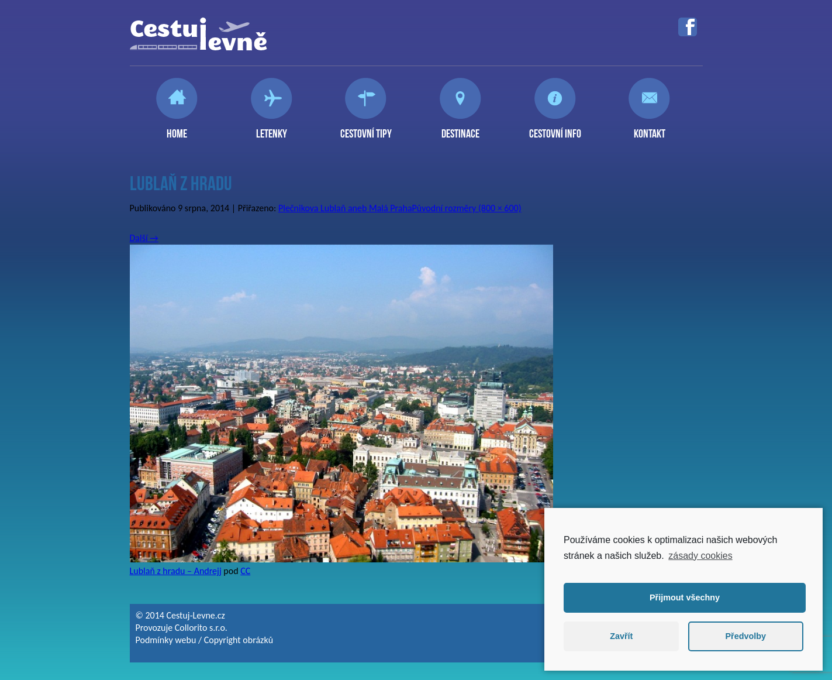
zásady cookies (700, 556)
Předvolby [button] (745, 636)
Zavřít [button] (621, 636)
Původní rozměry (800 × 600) (467, 208)
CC (245, 570)
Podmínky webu (166, 639)
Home (177, 128)
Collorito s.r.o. (201, 627)
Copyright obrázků (238, 639)
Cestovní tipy (366, 128)
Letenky (271, 128)
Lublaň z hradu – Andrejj (176, 570)
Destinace (460, 128)
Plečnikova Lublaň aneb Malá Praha (345, 208)
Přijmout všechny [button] (685, 597)
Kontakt (649, 128)
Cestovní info (555, 128)
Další (144, 237)
